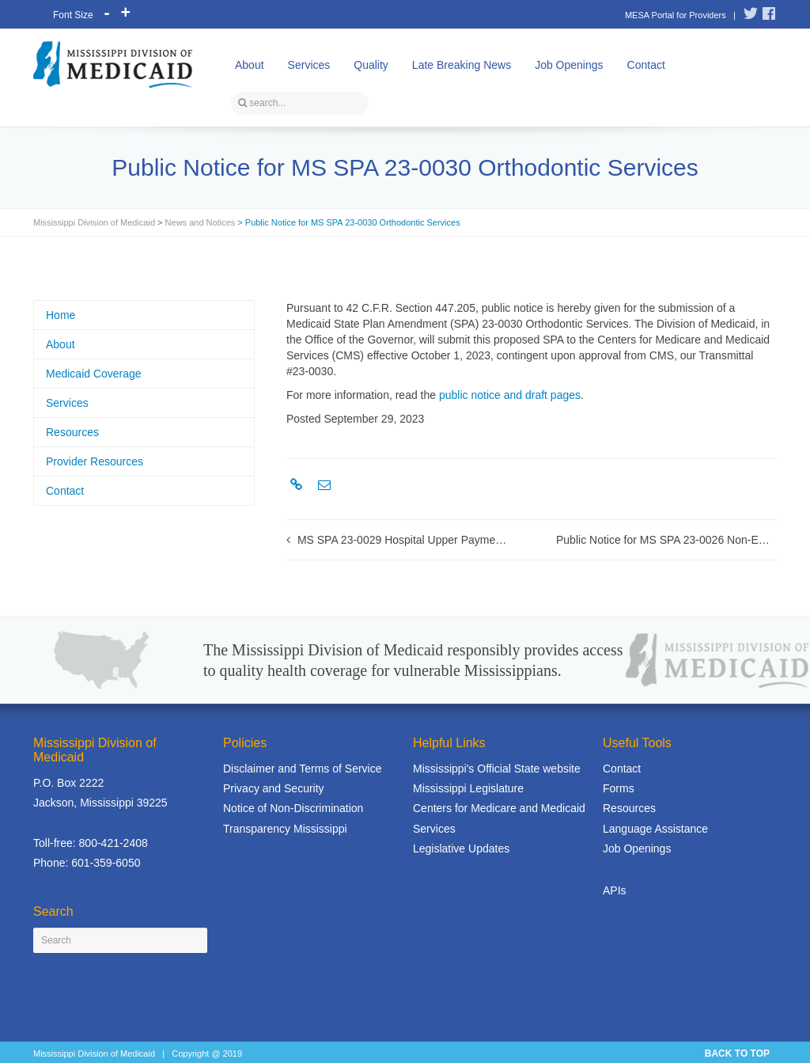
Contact (646, 65)
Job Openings (569, 65)
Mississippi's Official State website (497, 768)
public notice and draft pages (510, 395)
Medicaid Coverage (94, 373)
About (249, 65)
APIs (614, 890)
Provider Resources (94, 461)
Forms (618, 788)
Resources (72, 432)
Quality (371, 65)
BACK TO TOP (737, 1053)
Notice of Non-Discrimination (293, 808)
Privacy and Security (273, 788)
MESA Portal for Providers (675, 15)
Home (60, 315)
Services (309, 65)
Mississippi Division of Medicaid (94, 222)
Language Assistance (655, 828)
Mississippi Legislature (468, 788)
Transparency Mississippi (285, 828)
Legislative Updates (461, 848)
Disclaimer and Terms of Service (302, 768)
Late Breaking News (461, 65)
